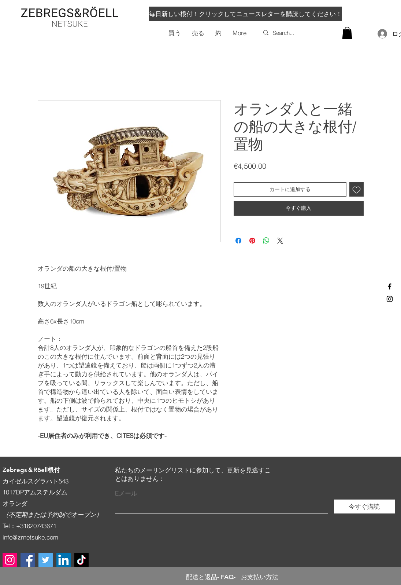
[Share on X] (280, 240)
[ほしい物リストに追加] (356, 189)
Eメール (126, 493)
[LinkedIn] (63, 560)
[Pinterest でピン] (252, 240)
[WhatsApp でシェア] (266, 240)
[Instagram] (10, 560)
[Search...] (297, 33)
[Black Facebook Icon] (390, 286)
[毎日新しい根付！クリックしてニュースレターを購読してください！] (245, 14)
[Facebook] (28, 560)
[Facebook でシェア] (238, 240)
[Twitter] (45, 560)
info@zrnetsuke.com (30, 537)
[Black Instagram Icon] (390, 299)
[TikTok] (81, 560)
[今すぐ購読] (364, 506)
